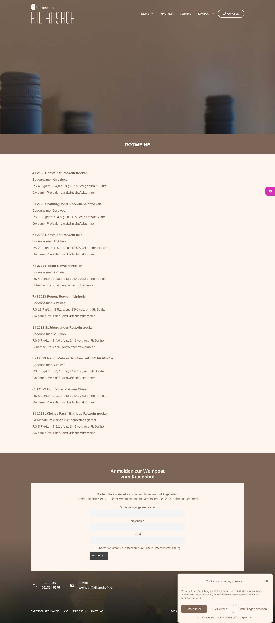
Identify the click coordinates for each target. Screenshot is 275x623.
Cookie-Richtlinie (206, 617)
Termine (185, 13)
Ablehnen (221, 609)
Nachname (137, 520)
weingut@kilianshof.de (95, 587)
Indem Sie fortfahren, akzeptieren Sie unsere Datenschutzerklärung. (140, 548)
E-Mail (138, 534)
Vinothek (166, 13)
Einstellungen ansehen (252, 609)
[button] (267, 581)
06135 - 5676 (51, 587)
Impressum (246, 617)
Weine (149, 13)
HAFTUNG (97, 611)
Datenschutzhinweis (45, 611)
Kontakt (208, 13)
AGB (65, 611)
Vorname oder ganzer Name (137, 507)
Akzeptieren (193, 609)
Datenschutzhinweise (228, 617)
